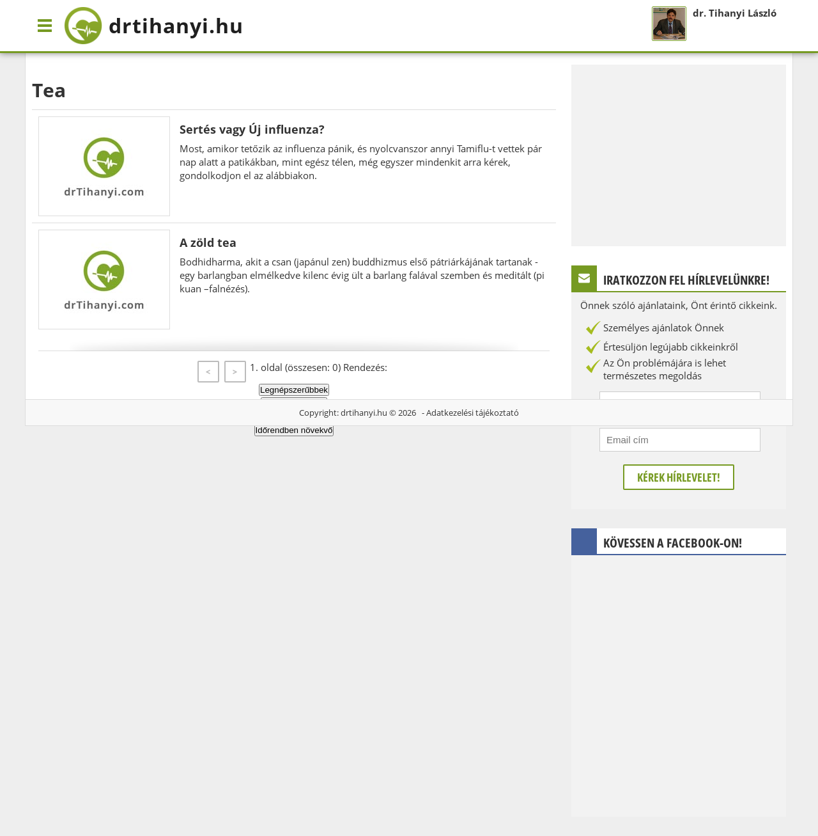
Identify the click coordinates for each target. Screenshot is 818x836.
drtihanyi (153, 25)
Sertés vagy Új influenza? (252, 129)
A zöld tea (208, 242)
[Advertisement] (678, 154)
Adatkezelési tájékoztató (472, 412)
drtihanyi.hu (364, 412)
